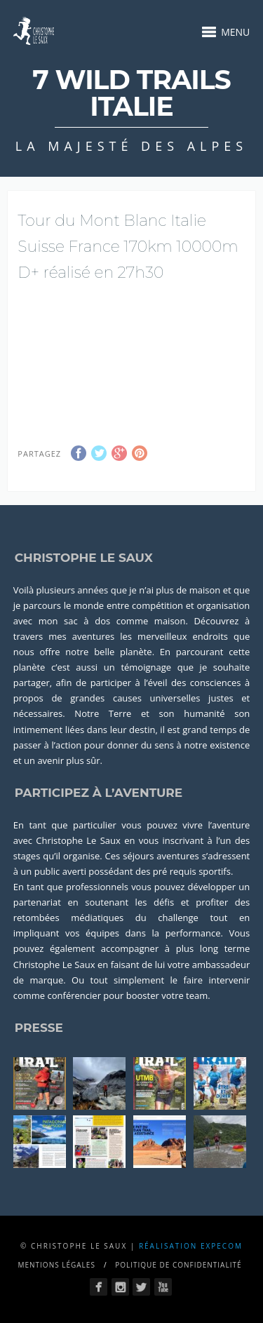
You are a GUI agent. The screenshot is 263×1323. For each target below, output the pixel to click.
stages (27, 855)
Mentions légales (56, 1265)
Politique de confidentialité (178, 1265)
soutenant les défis (129, 902)
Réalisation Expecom (191, 1246)
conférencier (74, 995)
